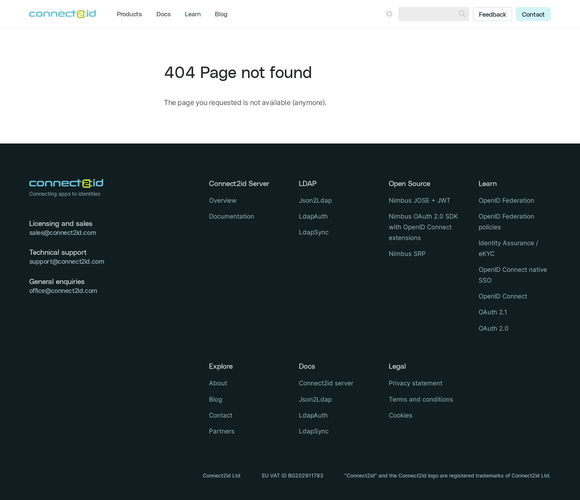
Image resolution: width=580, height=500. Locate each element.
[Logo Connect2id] (62, 14)
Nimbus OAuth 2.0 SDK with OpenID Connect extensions (423, 227)
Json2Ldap (315, 200)
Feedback (492, 15)
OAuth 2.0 (494, 328)
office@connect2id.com (63, 290)
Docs (163, 14)
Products (129, 14)
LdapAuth (313, 216)
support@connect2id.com (66, 261)
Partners (222, 431)
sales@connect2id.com (62, 232)
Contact (533, 15)
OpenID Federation (506, 200)
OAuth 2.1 (493, 312)
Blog (221, 14)
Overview (223, 200)
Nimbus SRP (407, 253)
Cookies (400, 415)
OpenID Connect (503, 296)
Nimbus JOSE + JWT (420, 200)
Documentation (231, 216)
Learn (193, 14)
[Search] (462, 14)
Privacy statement (415, 383)
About (218, 383)
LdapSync (313, 232)
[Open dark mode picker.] (389, 13)
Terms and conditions (421, 399)
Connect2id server (326, 383)
